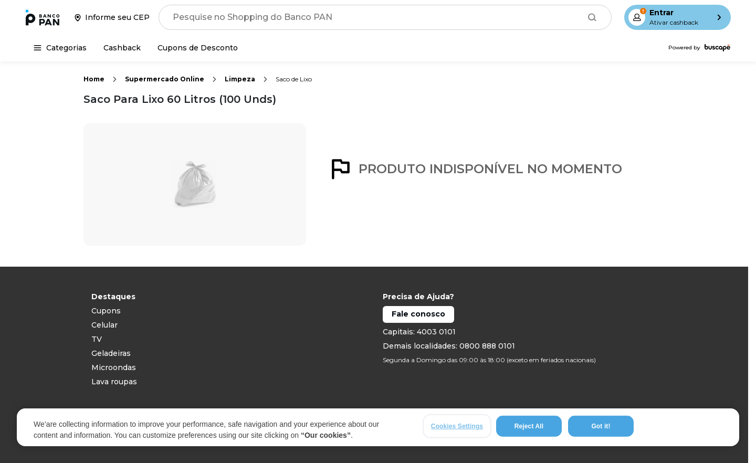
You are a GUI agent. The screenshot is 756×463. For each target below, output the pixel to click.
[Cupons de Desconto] (197, 47)
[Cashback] (122, 47)
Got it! (600, 427)
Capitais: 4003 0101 (419, 331)
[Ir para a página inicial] (42, 17)
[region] (378, 428)
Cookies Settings (457, 427)
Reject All (528, 427)
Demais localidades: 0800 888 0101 (449, 346)
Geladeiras (111, 353)
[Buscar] (592, 17)
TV (96, 339)
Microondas (113, 367)
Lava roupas (114, 381)
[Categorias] (60, 47)
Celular (104, 325)
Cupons (106, 310)
